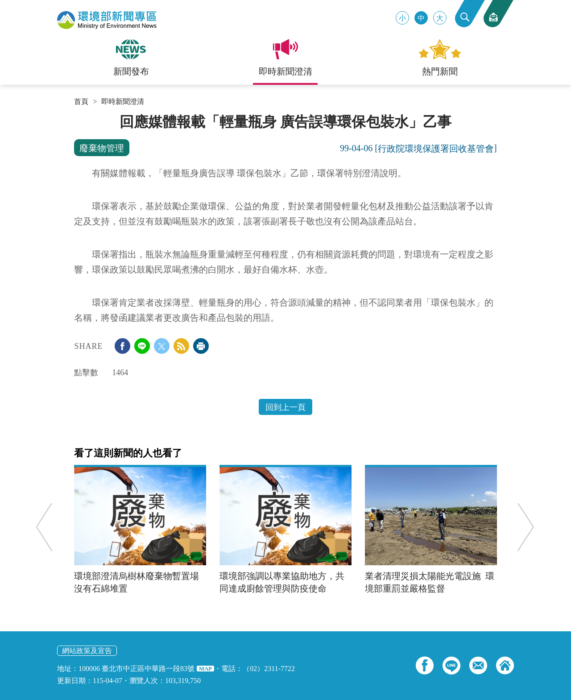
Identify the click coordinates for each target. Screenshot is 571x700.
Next (523, 527)
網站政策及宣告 (87, 650)
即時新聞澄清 (122, 101)
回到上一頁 (285, 407)
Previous (47, 527)
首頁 (81, 101)
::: (77, 116)
